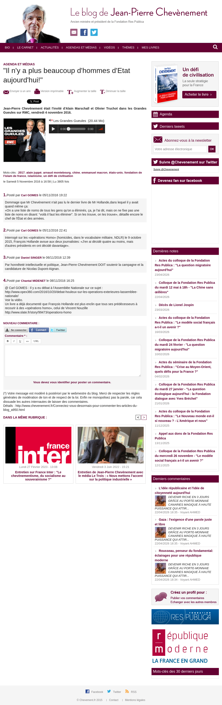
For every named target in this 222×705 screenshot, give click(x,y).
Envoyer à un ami (17, 91)
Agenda (166, 114)
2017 (21, 172)
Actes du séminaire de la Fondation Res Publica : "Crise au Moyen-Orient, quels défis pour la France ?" (183, 366)
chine (76, 172)
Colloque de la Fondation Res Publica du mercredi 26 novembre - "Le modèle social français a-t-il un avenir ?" (185, 455)
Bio (7, 47)
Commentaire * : (16, 335)
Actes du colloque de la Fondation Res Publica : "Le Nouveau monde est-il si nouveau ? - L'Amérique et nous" (184, 416)
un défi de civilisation (58, 176)
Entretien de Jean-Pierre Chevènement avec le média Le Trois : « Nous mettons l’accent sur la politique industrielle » (110, 475)
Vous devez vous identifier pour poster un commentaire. (72, 382)
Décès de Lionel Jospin (176, 305)
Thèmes (126, 47)
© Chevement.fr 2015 (90, 700)
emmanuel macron (94, 172)
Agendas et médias (79, 47)
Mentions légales (133, 700)
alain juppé (34, 172)
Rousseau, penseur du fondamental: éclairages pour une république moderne (184, 555)
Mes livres (148, 47)
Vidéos (107, 47)
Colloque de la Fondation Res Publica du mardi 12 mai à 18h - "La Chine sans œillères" (185, 287)
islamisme (35, 176)
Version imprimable (49, 91)
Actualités (48, 47)
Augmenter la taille (81, 91)
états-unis (116, 172)
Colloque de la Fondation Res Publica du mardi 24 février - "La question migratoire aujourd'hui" (185, 344)
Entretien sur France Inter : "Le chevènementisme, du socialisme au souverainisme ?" (38, 475)
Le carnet (23, 47)
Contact (112, 700)
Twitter (117, 692)
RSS (134, 692)
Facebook (97, 692)
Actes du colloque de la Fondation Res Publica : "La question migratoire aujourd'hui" (183, 265)
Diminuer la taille (113, 91)
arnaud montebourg (57, 172)
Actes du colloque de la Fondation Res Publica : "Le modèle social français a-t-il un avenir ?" (185, 322)
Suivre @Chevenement (166, 169)
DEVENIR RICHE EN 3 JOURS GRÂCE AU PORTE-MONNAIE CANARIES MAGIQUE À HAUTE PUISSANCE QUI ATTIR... (183, 502)
